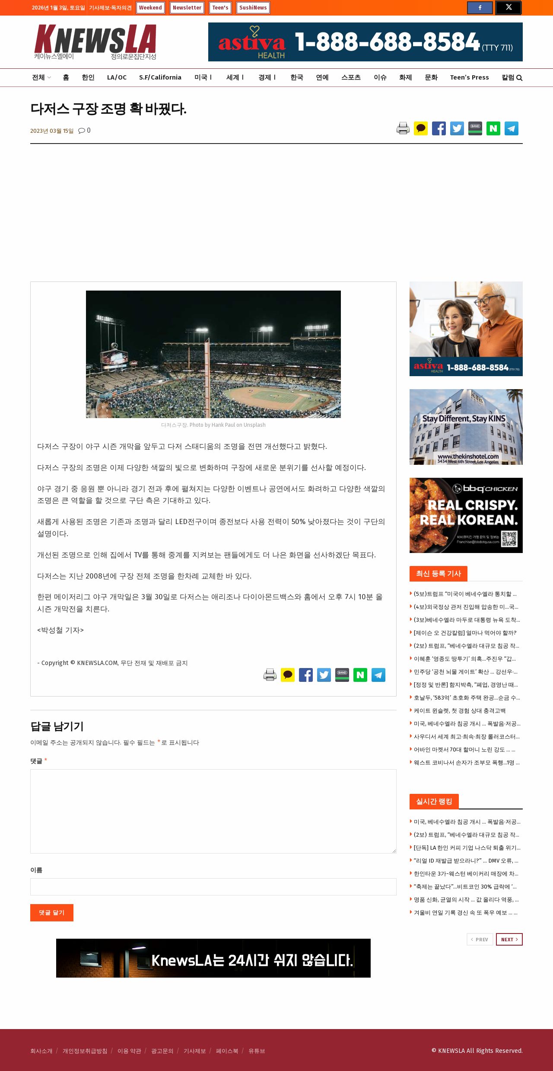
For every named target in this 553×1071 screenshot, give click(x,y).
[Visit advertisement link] (466, 978)
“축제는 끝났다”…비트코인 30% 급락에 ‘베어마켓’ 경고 (467, 886)
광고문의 (162, 1051)
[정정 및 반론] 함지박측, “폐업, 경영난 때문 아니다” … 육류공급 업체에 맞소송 (467, 684)
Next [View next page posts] (509, 940)
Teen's (220, 8)
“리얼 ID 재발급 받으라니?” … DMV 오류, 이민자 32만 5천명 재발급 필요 (467, 860)
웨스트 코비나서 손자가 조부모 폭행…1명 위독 (467, 762)
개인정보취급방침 (85, 1051)
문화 (431, 77)
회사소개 (41, 1051)
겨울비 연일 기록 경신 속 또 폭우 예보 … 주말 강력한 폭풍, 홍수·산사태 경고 (467, 912)
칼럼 (508, 77)
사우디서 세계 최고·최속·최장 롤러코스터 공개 (467, 736)
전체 (38, 77)
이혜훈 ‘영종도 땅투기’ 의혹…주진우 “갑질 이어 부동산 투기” (467, 658)
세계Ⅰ (236, 77)
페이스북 (227, 1051)
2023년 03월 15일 (52, 131)
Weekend (150, 8)
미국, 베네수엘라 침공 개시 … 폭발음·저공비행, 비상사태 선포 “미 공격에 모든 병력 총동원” (467, 723)
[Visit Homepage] (95, 42)
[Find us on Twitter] (508, 8)
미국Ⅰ (204, 77)
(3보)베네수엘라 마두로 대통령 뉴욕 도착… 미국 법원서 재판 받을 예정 (467, 620)
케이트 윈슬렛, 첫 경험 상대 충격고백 (460, 710)
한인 (88, 77)
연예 (322, 77)
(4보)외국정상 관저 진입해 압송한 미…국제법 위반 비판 (467, 607)
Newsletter (187, 8)
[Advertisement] (276, 216)
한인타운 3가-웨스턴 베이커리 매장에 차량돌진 (467, 873)
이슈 (380, 77)
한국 (296, 77)
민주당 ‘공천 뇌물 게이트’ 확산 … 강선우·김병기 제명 (467, 671)
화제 (405, 77)
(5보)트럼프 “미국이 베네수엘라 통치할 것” (467, 594)
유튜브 (256, 1051)
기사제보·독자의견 (110, 8)
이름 (36, 872)
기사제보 (195, 1051)
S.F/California (160, 77)
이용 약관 (129, 1051)
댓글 (39, 762)
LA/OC (117, 77)
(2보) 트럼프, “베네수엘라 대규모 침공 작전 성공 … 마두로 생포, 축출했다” (467, 646)
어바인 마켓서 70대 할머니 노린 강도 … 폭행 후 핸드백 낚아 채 (467, 749)
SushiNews (253, 8)
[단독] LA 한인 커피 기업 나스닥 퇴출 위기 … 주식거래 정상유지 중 (467, 847)
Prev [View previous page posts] (479, 940)
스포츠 (351, 77)
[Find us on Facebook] (480, 8)
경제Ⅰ (268, 77)
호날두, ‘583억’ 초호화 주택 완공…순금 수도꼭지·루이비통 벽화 (467, 697)
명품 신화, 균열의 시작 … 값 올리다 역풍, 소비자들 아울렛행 (467, 899)
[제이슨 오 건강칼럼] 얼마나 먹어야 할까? (465, 633)
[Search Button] (519, 77)
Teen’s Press (469, 77)
